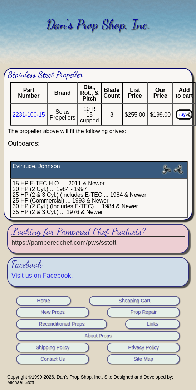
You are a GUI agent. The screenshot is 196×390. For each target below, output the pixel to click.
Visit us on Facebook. (42, 275)
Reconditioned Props (61, 324)
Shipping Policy (52, 347)
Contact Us (52, 359)
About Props (98, 335)
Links (152, 324)
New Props (52, 312)
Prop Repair (143, 312)
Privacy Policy (143, 347)
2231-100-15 (29, 115)
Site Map (143, 359)
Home (43, 300)
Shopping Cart (134, 300)
